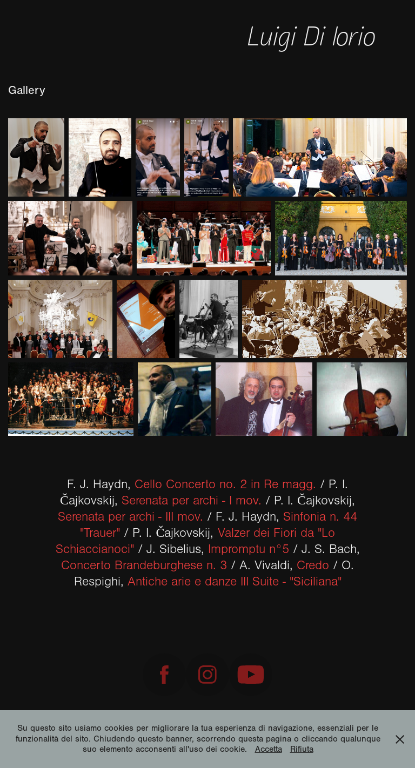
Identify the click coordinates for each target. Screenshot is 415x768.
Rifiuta (301, 749)
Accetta (268, 749)
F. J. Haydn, (193, 484)
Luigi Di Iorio (314, 35)
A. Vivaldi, (284, 565)
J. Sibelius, (217, 549)
